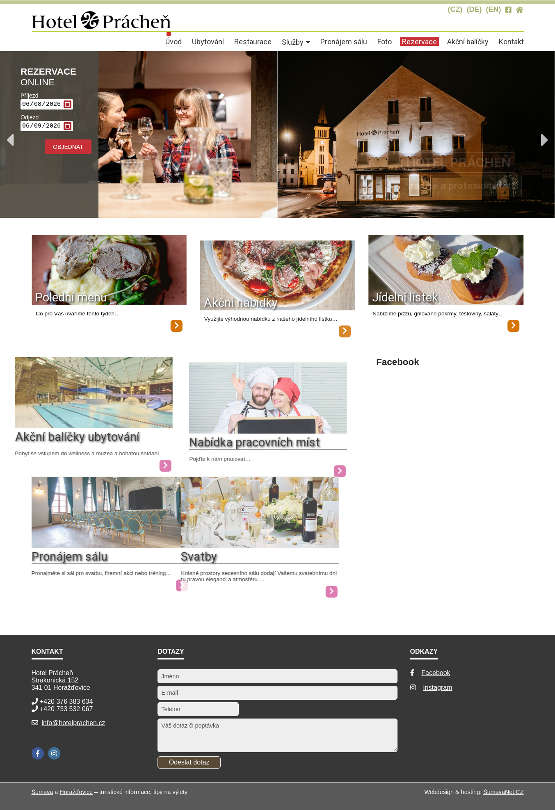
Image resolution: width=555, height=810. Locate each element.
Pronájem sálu (69, 557)
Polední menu (71, 297)
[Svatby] (218, 545)
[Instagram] (54, 753)
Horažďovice (76, 792)
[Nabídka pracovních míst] (247, 445)
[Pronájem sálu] (111, 545)
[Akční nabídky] (278, 290)
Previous (10, 140)
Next (545, 140)
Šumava (42, 792)
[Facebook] (38, 753)
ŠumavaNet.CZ (503, 792)
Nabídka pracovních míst (233, 456)
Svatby (157, 557)
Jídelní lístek (405, 297)
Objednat (68, 149)
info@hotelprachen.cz (73, 722)
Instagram (437, 687)
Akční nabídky (241, 317)
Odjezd (30, 118)
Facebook (435, 672)
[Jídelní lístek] (446, 270)
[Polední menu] (109, 270)
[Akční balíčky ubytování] (123, 466)
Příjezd (30, 95)
